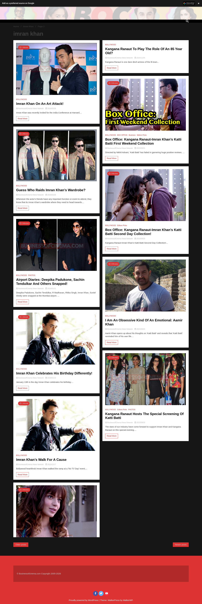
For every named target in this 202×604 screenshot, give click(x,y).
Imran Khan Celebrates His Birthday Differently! (54, 373)
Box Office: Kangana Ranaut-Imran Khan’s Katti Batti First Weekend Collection (143, 141)
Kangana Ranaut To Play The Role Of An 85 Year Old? (143, 51)
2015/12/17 (50, 464)
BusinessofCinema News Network (30, 108)
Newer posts (181, 544)
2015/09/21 (140, 148)
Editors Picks (141, 135)
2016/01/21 (50, 288)
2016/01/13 (50, 378)
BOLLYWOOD (21, 99)
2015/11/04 (140, 58)
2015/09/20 (140, 239)
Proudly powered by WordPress (84, 600)
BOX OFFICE (122, 135)
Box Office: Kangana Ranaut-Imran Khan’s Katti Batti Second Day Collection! (143, 232)
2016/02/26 (50, 108)
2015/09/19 (140, 423)
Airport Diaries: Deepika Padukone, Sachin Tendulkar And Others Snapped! (50, 282)
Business (132, 135)
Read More (22, 118)
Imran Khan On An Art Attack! (39, 104)
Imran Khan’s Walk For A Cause (41, 460)
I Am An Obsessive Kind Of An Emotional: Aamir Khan (144, 322)
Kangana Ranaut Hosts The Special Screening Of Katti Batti (144, 416)
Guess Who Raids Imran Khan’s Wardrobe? (50, 190)
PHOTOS (31, 275)
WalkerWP (128, 600)
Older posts (20, 544)
